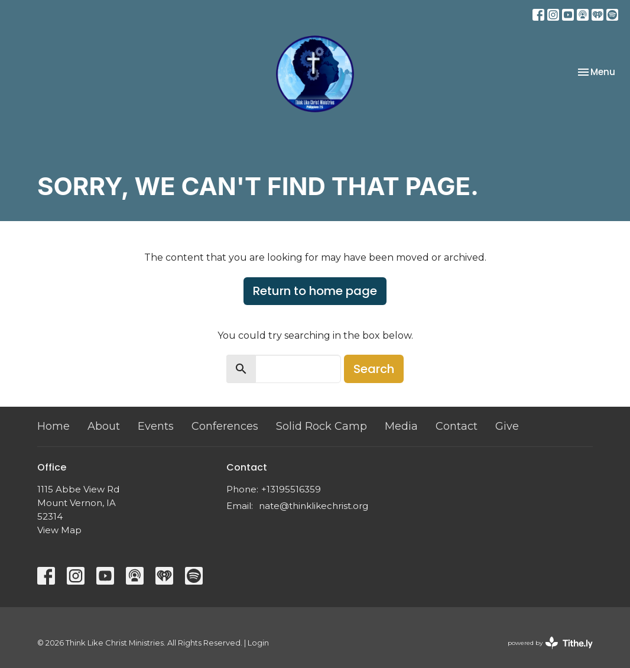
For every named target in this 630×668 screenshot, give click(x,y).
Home (53, 426)
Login (258, 642)
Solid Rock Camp (321, 426)
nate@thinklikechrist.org (313, 505)
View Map (59, 530)
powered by (550, 643)
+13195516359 (291, 489)
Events (156, 426)
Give (507, 426)
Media (401, 426)
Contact (457, 426)
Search (373, 369)
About (103, 426)
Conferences (224, 426)
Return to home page (315, 291)
